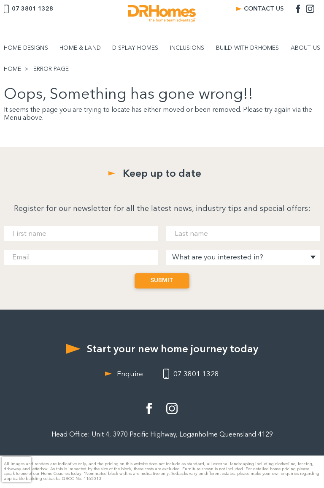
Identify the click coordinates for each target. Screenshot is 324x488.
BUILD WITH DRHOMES (247, 48)
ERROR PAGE (51, 69)
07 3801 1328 (32, 8)
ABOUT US (305, 48)
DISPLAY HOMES (135, 48)
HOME (12, 69)
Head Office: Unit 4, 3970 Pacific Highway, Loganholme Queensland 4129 (162, 434)
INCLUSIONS (187, 48)
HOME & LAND (80, 48)
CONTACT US (264, 8)
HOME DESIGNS (26, 48)
